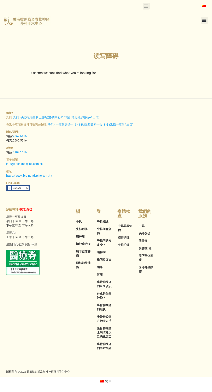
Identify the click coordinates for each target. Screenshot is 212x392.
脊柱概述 (102, 221)
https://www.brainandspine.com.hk (29, 175)
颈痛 (100, 267)
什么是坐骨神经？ (104, 295)
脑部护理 (123, 237)
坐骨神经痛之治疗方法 (104, 318)
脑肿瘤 (80, 236)
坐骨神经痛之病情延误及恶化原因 (104, 332)
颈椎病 (101, 252)
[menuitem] (204, 6)
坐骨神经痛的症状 (104, 307)
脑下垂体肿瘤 (83, 253)
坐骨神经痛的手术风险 (104, 346)
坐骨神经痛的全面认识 (104, 284)
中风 (79, 221)
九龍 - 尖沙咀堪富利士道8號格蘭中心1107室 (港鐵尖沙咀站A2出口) (56, 117)
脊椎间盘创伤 (104, 231)
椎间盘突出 (104, 259)
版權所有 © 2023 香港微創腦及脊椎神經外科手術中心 (38, 371)
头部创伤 (82, 229)
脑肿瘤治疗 (83, 244)
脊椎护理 (123, 245)
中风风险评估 (125, 228)
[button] (146, 6)
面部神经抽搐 (83, 265)
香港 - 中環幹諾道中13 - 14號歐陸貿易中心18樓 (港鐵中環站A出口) (90, 124)
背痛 (100, 274)
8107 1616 (20, 152)
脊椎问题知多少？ (104, 242)
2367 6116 (20, 136)
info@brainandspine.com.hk (24, 163)
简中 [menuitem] (108, 381)
